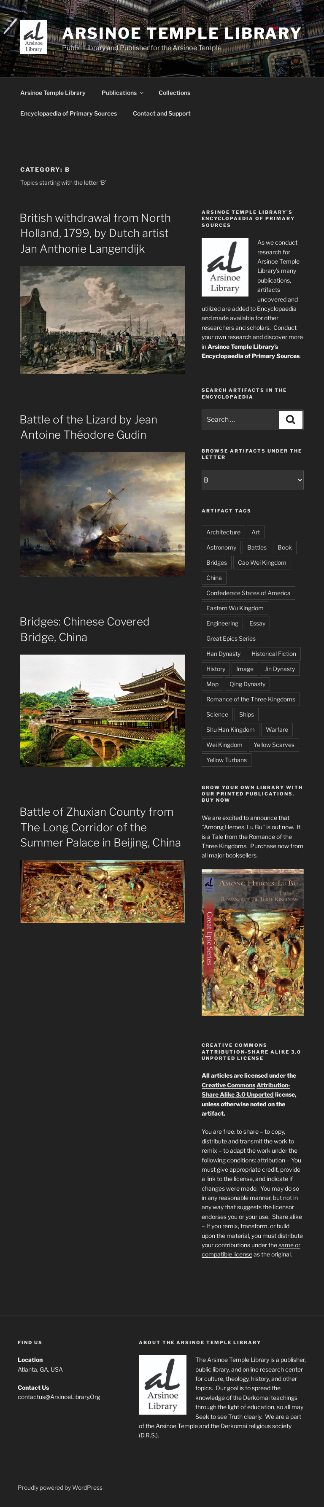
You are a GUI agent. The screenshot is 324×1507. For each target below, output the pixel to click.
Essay (257, 623)
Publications (123, 92)
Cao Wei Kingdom (262, 562)
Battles (257, 547)
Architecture (223, 532)
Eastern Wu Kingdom (235, 608)
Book (285, 547)
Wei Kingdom (224, 744)
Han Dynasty (223, 653)
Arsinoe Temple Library (182, 33)
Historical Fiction (273, 653)
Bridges (216, 562)
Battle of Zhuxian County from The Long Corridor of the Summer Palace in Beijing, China (100, 827)
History (215, 668)
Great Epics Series (231, 638)
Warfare (277, 729)
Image (245, 668)
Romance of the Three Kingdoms (250, 699)
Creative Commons (228, 1085)
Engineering (222, 623)
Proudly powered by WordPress (60, 1487)
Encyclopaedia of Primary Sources (68, 113)
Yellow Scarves (274, 744)
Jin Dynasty (280, 668)
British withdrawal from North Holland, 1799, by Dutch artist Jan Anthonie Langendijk (95, 233)
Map (212, 683)
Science (217, 714)
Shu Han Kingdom (230, 729)
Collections (174, 92)
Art (255, 532)
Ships (246, 714)
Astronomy (221, 547)
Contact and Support (162, 113)
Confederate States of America (248, 592)
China (214, 577)
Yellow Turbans (226, 759)
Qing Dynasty (247, 683)
